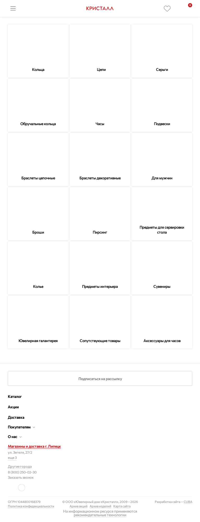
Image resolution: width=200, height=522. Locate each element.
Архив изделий (100, 506)
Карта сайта (121, 506)
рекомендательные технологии (100, 515)
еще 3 (12, 458)
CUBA (188, 501)
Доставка (16, 417)
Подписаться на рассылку (100, 379)
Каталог (15, 396)
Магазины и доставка (34, 446)
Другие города (20, 466)
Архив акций (79, 506)
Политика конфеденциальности (31, 506)
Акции (13, 407)
